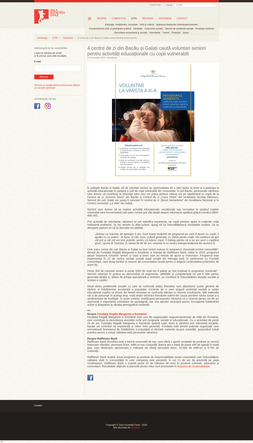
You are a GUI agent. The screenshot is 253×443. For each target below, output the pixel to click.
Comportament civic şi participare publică (110, 28)
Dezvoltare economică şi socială (130, 32)
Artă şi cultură (147, 24)
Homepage (42, 38)
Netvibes (135, 427)
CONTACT (182, 18)
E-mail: (37, 61)
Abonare (43, 77)
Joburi (186, 32)
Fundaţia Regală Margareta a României (122, 314)
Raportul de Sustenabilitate (193, 366)
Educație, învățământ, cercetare (121, 24)
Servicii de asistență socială (179, 28)
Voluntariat (154, 32)
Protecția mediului (204, 28)
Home (89, 18)
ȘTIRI (55, 38)
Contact (38, 405)
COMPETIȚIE (119, 18)
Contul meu (155, 5)
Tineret (165, 32)
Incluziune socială (154, 28)
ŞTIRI (134, 18)
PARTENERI (165, 18)
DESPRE (102, 18)
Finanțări (175, 32)
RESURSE (147, 18)
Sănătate (138, 28)
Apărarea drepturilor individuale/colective (177, 24)
